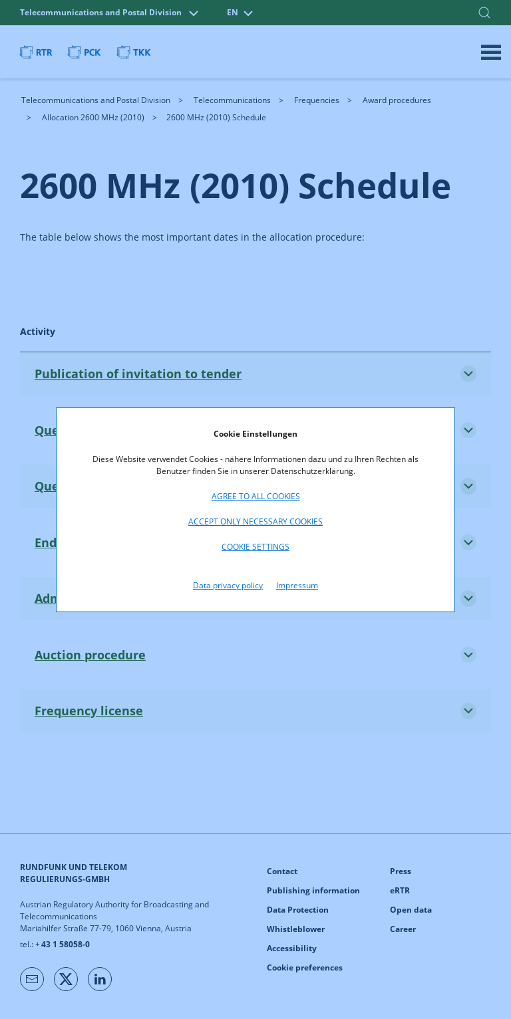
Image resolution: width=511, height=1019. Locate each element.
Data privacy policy (228, 585)
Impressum (297, 585)
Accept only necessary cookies (255, 521)
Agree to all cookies (256, 496)
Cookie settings (255, 546)
